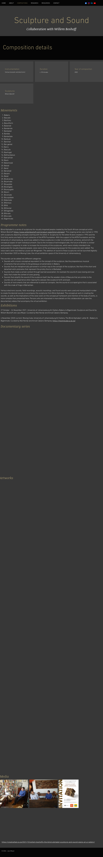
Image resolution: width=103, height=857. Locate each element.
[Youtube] (95, 3)
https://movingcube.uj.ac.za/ (64, 321)
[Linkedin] (92, 3)
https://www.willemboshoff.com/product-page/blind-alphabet (39, 232)
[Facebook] (86, 3)
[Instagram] (89, 3)
